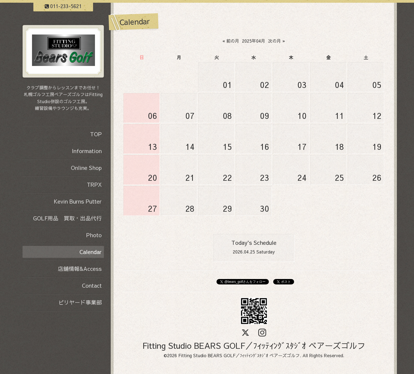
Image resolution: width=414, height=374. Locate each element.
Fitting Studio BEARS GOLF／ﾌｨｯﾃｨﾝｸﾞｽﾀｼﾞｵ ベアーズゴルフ (253, 345)
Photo (94, 235)
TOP (96, 134)
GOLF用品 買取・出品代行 (67, 218)
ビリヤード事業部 (80, 302)
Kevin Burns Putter (78, 201)
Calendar (90, 251)
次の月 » (276, 41)
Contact (92, 285)
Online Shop (86, 167)
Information (87, 150)
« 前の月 (230, 41)
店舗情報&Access (80, 268)
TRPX (94, 184)
